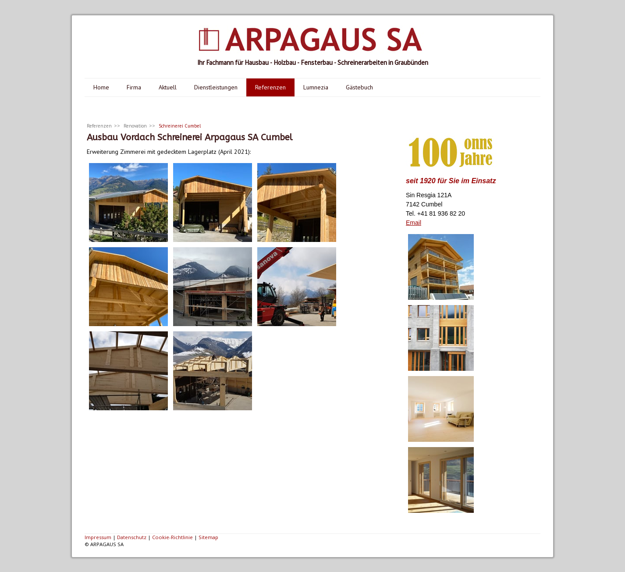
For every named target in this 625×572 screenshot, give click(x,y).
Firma (134, 87)
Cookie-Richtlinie (172, 537)
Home (101, 87)
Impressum (98, 537)
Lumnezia (315, 87)
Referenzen (270, 87)
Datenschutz (131, 537)
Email (413, 222)
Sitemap (208, 537)
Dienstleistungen (216, 87)
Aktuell (168, 87)
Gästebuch (359, 87)
